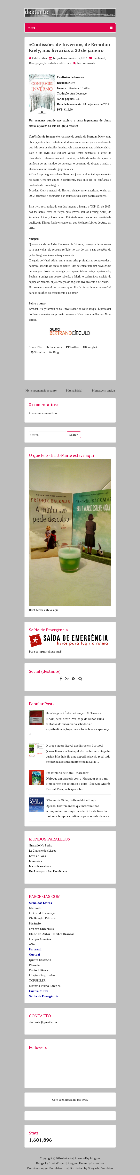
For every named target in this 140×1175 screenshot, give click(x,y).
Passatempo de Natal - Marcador (67, 773)
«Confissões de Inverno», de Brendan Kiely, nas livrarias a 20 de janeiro (69, 47)
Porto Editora (38, 970)
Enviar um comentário (43, 413)
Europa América (40, 939)
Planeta (34, 965)
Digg (54, 352)
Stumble (38, 352)
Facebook (54, 347)
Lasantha (97, 1163)
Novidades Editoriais (57, 63)
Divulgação (36, 63)
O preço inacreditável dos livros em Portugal (74, 745)
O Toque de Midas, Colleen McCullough (71, 800)
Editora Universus (41, 929)
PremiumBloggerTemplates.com (47, 1168)
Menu (70, 28)
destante (67, 1158)
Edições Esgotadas (42, 975)
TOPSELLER (37, 980)
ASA (32, 944)
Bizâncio (35, 923)
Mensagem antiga (103, 390)
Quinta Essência (40, 960)
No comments (86, 63)
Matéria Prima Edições (45, 986)
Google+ (90, 347)
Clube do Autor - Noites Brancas (51, 934)
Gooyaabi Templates (100, 1168)
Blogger (82, 1100)
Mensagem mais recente (41, 390)
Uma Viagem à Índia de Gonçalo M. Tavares (73, 713)
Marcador (36, 908)
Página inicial (74, 390)
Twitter (72, 347)
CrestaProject (57, 1163)
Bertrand (99, 58)
